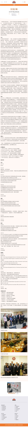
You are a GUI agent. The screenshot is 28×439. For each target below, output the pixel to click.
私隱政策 (21, 424)
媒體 (16, 414)
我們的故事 (4, 406)
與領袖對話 (17, 406)
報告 (16, 418)
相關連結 (16, 419)
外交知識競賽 (17, 408)
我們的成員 (4, 408)
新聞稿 (16, 417)
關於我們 (3, 405)
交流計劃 (3, 418)
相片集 (2, 413)
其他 (16, 411)
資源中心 (16, 413)
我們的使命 (4, 407)
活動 (15, 405)
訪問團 (16, 407)
